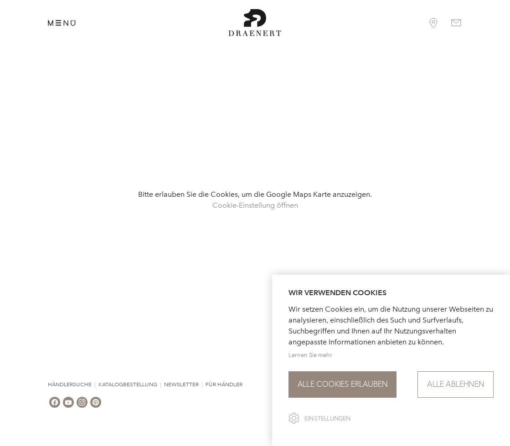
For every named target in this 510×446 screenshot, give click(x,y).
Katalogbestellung (127, 384)
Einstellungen (327, 418)
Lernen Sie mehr (310, 355)
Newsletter (181, 384)
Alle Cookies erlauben (342, 384)
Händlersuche (70, 384)
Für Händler (224, 384)
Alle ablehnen (455, 384)
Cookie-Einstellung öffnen (255, 205)
